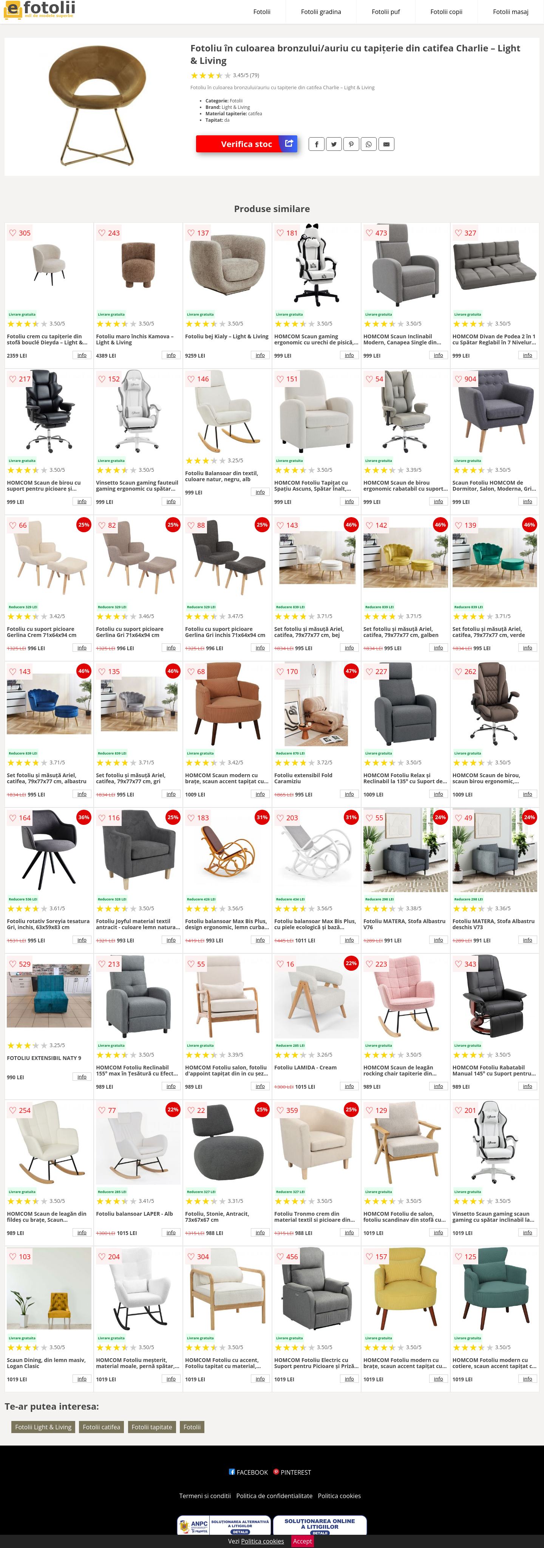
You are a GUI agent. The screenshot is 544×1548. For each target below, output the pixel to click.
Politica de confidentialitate (274, 1496)
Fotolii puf (386, 12)
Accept (302, 1541)
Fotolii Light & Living (43, 1427)
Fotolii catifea (101, 1427)
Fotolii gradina (321, 12)
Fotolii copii (447, 12)
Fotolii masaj (511, 12)
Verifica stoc (259, 143)
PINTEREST (292, 1472)
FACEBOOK (248, 1472)
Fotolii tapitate (152, 1427)
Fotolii (261, 12)
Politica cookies (339, 1496)
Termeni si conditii (205, 1496)
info (82, 355)
